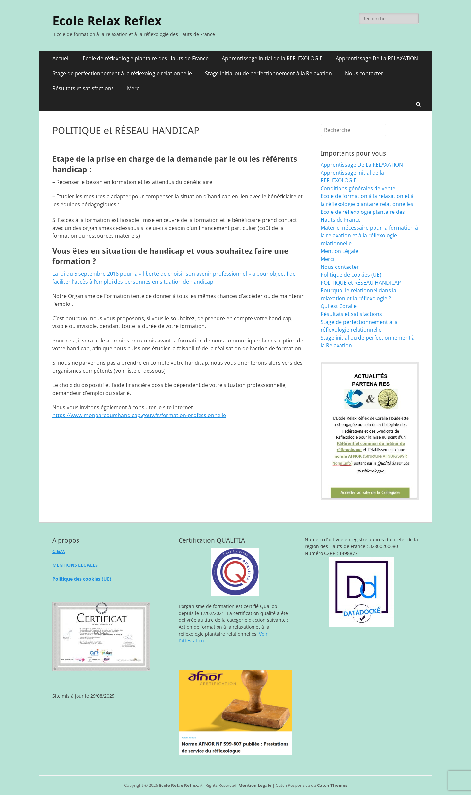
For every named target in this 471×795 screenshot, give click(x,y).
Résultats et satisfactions (83, 88)
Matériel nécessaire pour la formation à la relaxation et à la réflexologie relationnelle (369, 235)
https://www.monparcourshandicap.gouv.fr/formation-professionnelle (139, 415)
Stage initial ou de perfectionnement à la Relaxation (268, 73)
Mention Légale (339, 251)
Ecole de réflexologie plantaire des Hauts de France (146, 58)
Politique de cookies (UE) (351, 274)
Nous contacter (364, 73)
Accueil (61, 58)
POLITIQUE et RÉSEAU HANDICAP (361, 282)
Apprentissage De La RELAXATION (377, 58)
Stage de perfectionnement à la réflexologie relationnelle (122, 73)
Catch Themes (332, 785)
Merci (134, 88)
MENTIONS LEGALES (75, 565)
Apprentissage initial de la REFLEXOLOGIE (272, 58)
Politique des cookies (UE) (81, 579)
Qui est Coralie (339, 306)
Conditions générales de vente (358, 188)
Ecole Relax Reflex (107, 21)
